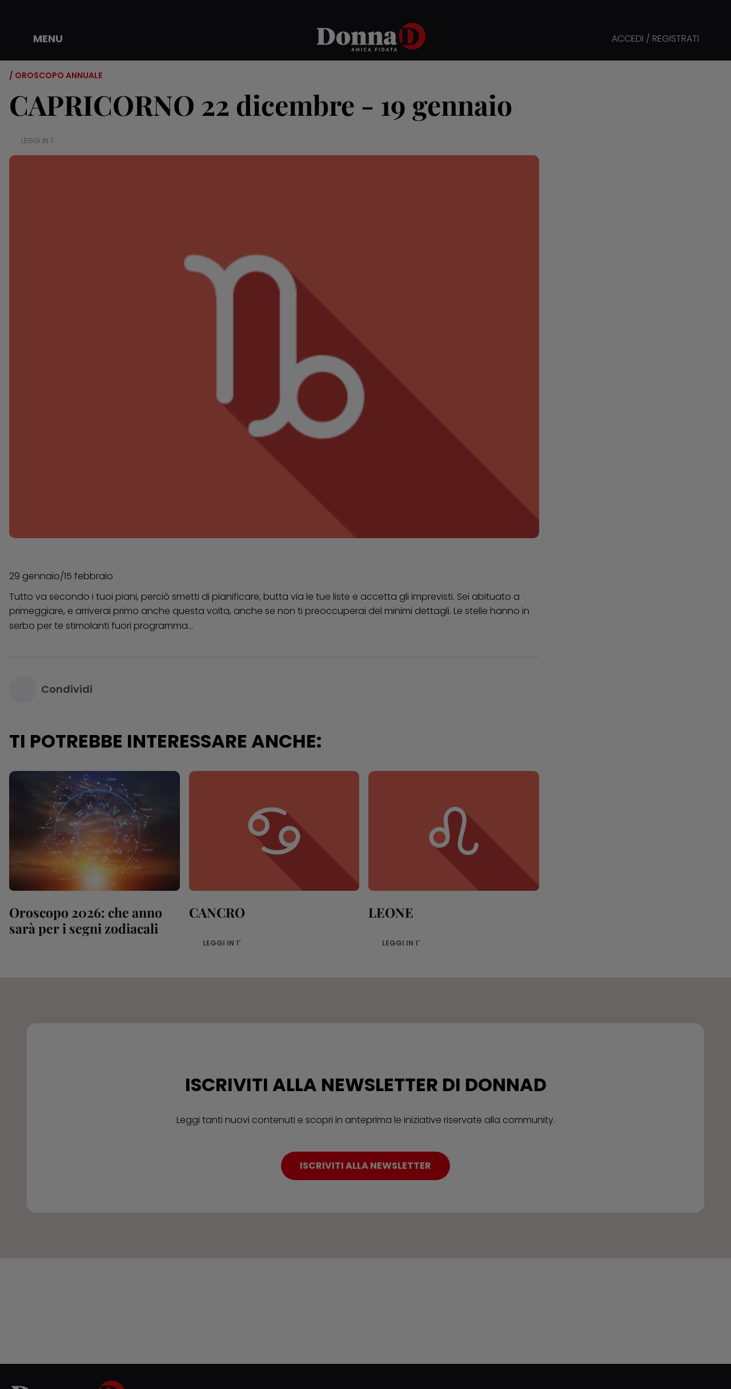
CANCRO (217, 912)
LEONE (390, 912)
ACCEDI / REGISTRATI (655, 39)
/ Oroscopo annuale (55, 75)
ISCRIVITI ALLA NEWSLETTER (365, 1165)
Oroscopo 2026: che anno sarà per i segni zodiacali (85, 920)
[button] (40, 39)
